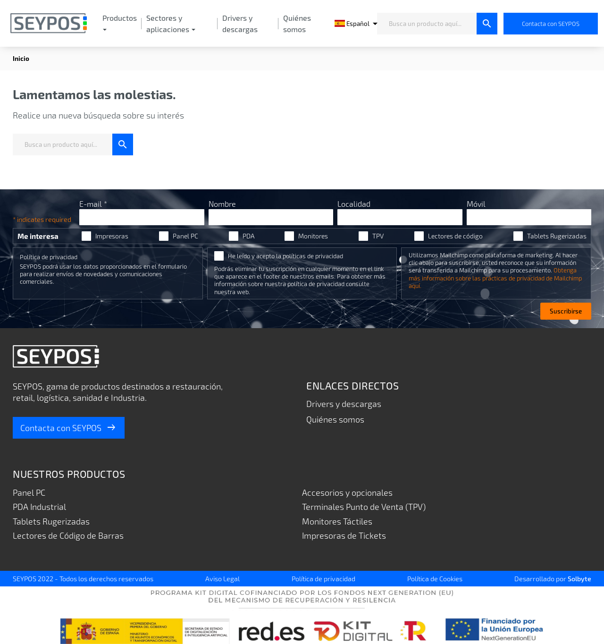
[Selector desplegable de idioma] (352, 23)
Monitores (313, 236)
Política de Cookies (434, 578)
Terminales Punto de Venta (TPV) (364, 506)
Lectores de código (455, 236)
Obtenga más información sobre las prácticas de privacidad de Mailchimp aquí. (495, 277)
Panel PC (185, 236)
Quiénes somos (335, 419)
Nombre (222, 203)
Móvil (476, 203)
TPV (378, 236)
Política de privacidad (48, 257)
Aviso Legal (222, 578)
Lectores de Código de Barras (68, 535)
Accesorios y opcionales (347, 492)
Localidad (353, 203)
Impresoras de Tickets (344, 535)
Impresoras (111, 236)
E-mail (93, 203)
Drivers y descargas (343, 403)
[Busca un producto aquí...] (427, 23)
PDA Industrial (40, 506)
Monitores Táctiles (337, 521)
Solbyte (579, 578)
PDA (248, 236)
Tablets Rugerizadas (557, 236)
